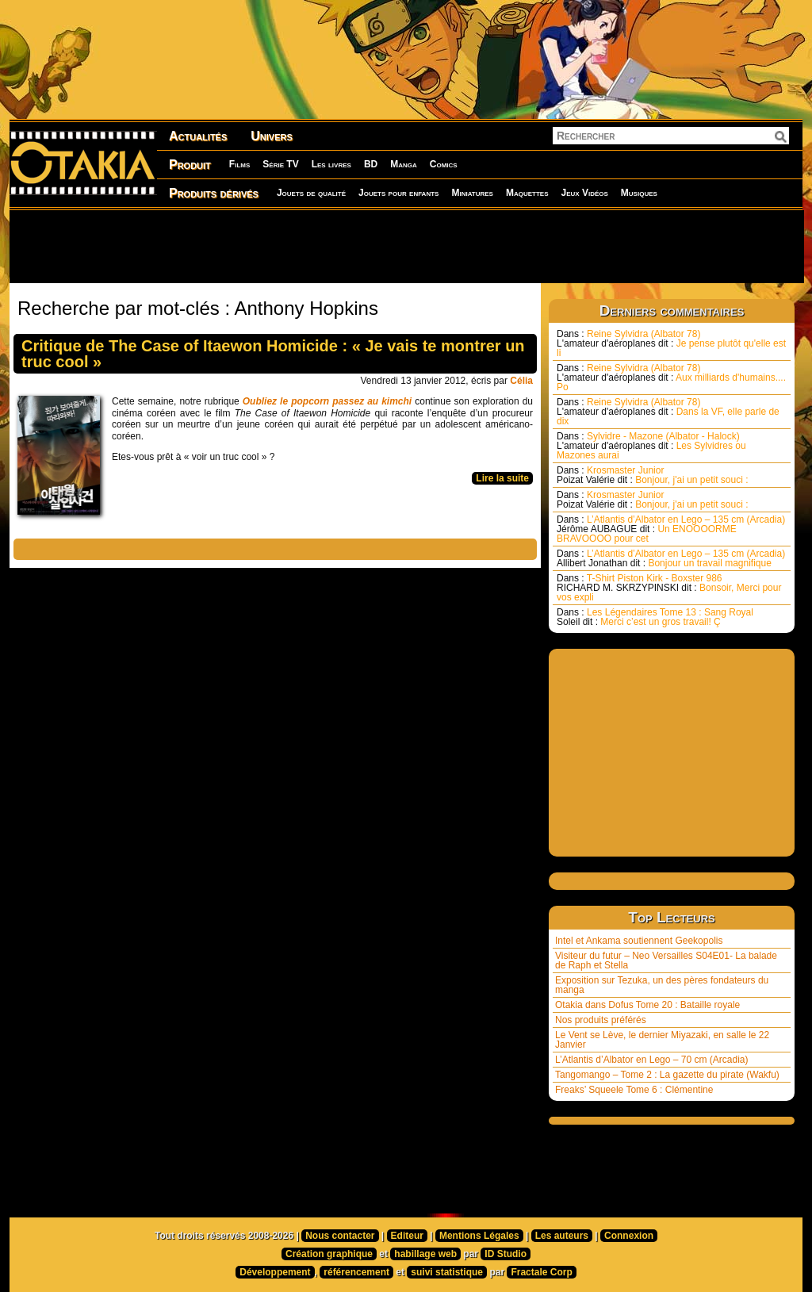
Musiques (639, 192)
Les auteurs (561, 1235)
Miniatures (472, 192)
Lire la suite (502, 478)
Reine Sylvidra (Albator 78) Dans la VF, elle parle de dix (668, 412)
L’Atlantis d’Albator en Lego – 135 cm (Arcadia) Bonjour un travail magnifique (671, 558)
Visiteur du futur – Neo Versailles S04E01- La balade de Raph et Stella (666, 960)
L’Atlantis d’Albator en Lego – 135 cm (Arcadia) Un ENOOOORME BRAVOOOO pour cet (671, 529)
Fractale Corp (541, 1272)
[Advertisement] (406, 246)
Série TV (280, 164)
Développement (274, 1272)
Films (239, 164)
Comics (444, 164)
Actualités (198, 136)
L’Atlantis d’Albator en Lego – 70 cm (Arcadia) (651, 1059)
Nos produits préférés (600, 1020)
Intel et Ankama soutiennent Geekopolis (638, 940)
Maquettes (527, 192)
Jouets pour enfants (398, 192)
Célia (521, 380)
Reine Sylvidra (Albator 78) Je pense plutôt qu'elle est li (671, 343)
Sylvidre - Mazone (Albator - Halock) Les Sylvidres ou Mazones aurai (651, 446)
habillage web (425, 1253)
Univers (272, 136)
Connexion (628, 1235)
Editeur (407, 1235)
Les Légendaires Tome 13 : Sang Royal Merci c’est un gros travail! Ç (655, 617)
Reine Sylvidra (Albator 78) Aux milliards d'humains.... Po (671, 377)
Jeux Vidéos (584, 192)
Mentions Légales (479, 1235)
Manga (403, 164)
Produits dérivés (214, 193)
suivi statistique (447, 1272)
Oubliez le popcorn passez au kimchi (327, 401)
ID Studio (506, 1253)
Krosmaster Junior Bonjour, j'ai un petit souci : (653, 475)
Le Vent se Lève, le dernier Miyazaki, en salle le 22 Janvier (662, 1039)
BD (370, 164)
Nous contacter (339, 1235)
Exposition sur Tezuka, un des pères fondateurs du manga (661, 985)
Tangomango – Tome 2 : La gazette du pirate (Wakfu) (667, 1074)
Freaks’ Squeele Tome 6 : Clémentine (634, 1089)
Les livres (331, 164)
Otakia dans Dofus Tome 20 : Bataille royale (647, 1004)
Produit (190, 164)
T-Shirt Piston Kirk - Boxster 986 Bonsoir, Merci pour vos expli (669, 588)
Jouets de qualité (311, 192)
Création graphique (329, 1253)
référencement (356, 1272)
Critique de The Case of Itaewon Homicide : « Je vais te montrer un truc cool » (273, 353)
